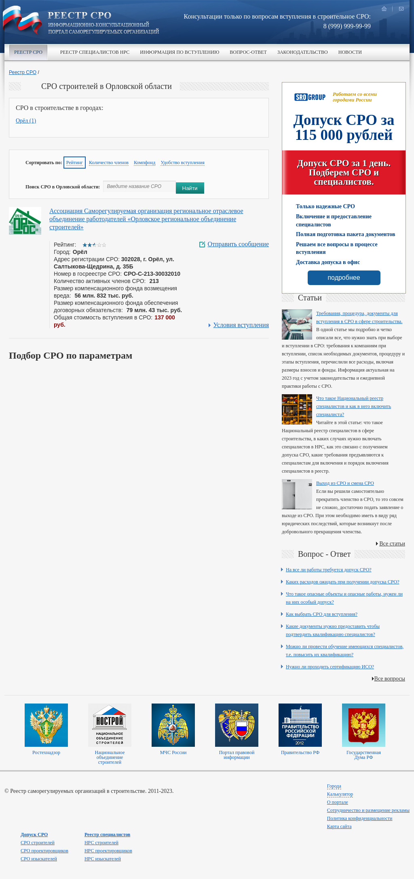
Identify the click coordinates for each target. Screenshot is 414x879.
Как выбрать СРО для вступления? (321, 614)
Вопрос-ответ (248, 52)
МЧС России (173, 752)
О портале (337, 802)
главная (384, 8)
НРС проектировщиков (108, 851)
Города (334, 786)
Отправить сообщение (238, 244)
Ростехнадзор (46, 752)
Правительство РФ (300, 752)
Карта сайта (339, 826)
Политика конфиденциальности (360, 818)
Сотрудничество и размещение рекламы (368, 810)
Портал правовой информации (237, 755)
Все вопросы (389, 679)
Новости (350, 52)
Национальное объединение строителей (110, 757)
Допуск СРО (34, 834)
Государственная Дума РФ (363, 755)
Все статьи (392, 544)
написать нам (401, 8)
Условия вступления (241, 325)
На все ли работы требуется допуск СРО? (329, 570)
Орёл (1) (26, 121)
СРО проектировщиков (44, 851)
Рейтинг (74, 162)
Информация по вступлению (179, 52)
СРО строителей (38, 842)
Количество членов (109, 162)
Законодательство (302, 52)
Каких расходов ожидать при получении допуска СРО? (342, 582)
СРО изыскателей (39, 859)
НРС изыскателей (102, 859)
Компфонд (145, 162)
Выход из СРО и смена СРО (345, 483)
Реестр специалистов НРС (94, 52)
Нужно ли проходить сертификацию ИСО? (330, 667)
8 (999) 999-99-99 (347, 26)
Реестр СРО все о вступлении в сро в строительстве (103, 23)
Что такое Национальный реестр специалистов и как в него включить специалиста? (353, 406)
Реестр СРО (28, 52)
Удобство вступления (182, 162)
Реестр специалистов (107, 834)
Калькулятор (340, 794)
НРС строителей (101, 842)
